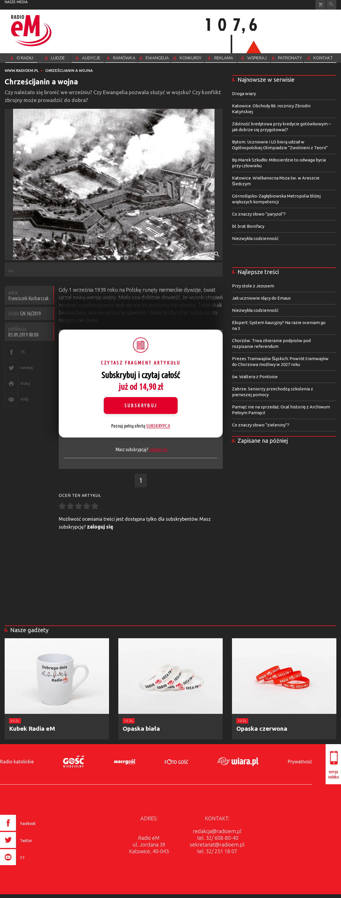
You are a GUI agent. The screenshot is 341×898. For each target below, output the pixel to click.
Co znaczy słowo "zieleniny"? (260, 424)
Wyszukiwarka (331, 5)
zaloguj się (158, 449)
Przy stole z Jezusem (253, 285)
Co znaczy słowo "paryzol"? (259, 213)
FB (22, 351)
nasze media (16, 2)
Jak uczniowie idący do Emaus (261, 298)
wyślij (24, 398)
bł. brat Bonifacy (248, 226)
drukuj (25, 383)
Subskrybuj (140, 405)
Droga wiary (244, 93)
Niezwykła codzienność (255, 238)
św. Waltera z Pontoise (255, 376)
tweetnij (26, 367)
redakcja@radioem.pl (217, 831)
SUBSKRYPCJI (158, 425)
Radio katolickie (17, 761)
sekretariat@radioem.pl (217, 844)
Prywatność (300, 761)
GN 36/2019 (30, 313)
